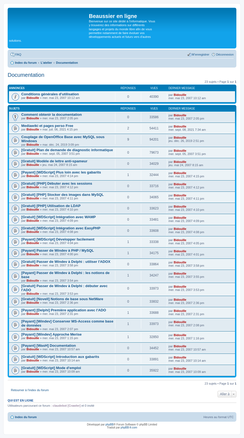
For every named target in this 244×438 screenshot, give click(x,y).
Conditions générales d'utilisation (50, 94)
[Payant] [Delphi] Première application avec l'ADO (63, 310)
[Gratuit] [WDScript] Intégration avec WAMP (58, 217)
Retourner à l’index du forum (30, 390)
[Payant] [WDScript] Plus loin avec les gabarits (61, 172)
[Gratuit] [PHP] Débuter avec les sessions (56, 183)
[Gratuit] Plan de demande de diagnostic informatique (67, 150)
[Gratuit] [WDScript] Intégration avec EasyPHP (60, 228)
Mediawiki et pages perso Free (47, 126)
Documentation (26, 75)
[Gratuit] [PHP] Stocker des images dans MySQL (62, 195)
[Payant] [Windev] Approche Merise (51, 334)
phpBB (110, 424)
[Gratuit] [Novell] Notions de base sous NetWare (62, 299)
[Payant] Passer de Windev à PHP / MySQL (57, 250)
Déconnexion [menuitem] (225, 54)
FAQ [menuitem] (18, 54)
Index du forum (26, 417)
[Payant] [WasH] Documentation (48, 345)
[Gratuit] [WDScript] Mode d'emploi (51, 368)
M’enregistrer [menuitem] (200, 54)
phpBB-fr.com (129, 427)
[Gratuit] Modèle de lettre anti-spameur (54, 161)
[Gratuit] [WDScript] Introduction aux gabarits (60, 357)
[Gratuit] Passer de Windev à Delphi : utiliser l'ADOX (65, 262)
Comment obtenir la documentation (51, 114)
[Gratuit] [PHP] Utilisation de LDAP (51, 206)
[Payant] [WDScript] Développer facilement (57, 239)
